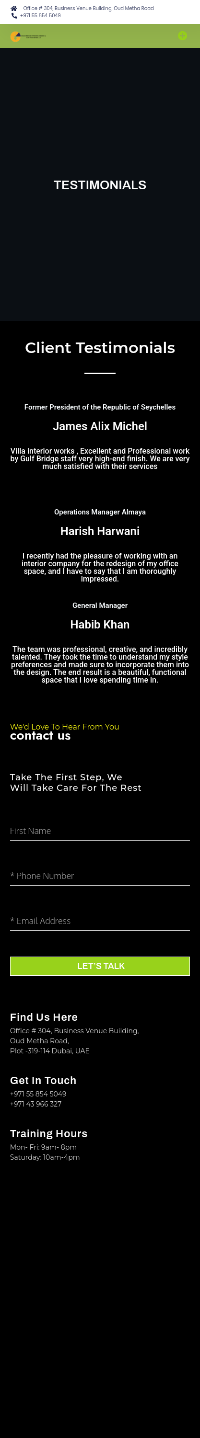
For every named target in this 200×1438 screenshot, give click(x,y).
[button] (183, 36)
